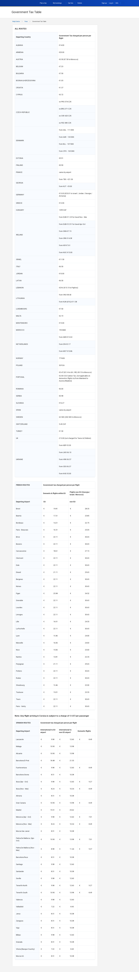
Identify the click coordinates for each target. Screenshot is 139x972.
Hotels (79, 3)
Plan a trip (44, 3)
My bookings (58, 3)
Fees (26, 21)
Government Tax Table (39, 21)
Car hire (70, 3)
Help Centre (16, 21)
